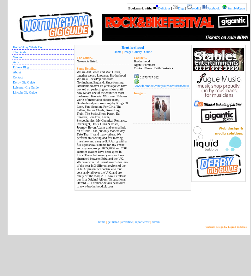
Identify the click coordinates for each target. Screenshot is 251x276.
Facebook (213, 8)
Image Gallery (133, 52)
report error (142, 222)
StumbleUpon (236, 8)
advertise (127, 222)
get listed (113, 222)
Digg (181, 8)
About (17, 72)
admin (156, 222)
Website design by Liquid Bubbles (226, 226)
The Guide (20, 52)
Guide (148, 52)
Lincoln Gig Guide (25, 92)
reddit (196, 8)
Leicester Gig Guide (26, 87)
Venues (17, 57)
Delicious (164, 8)
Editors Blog (21, 67)
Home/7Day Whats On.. (28, 47)
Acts (16, 62)
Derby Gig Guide (24, 82)
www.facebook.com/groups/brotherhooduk (161, 86)
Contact (18, 77)
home (101, 222)
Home (117, 52)
